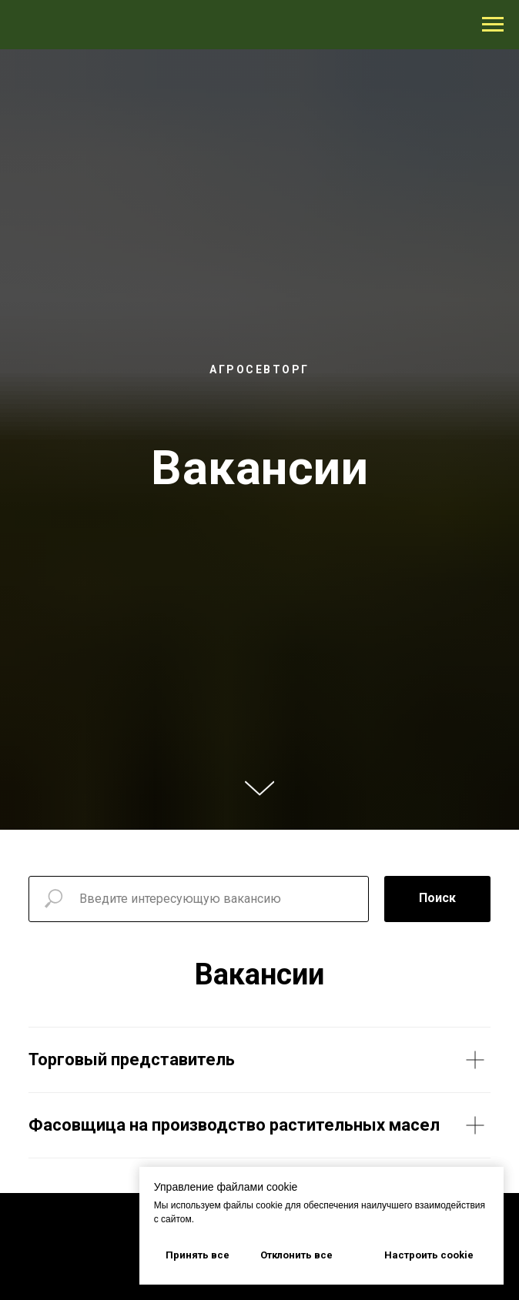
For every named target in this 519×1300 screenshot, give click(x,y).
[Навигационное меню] (493, 24)
